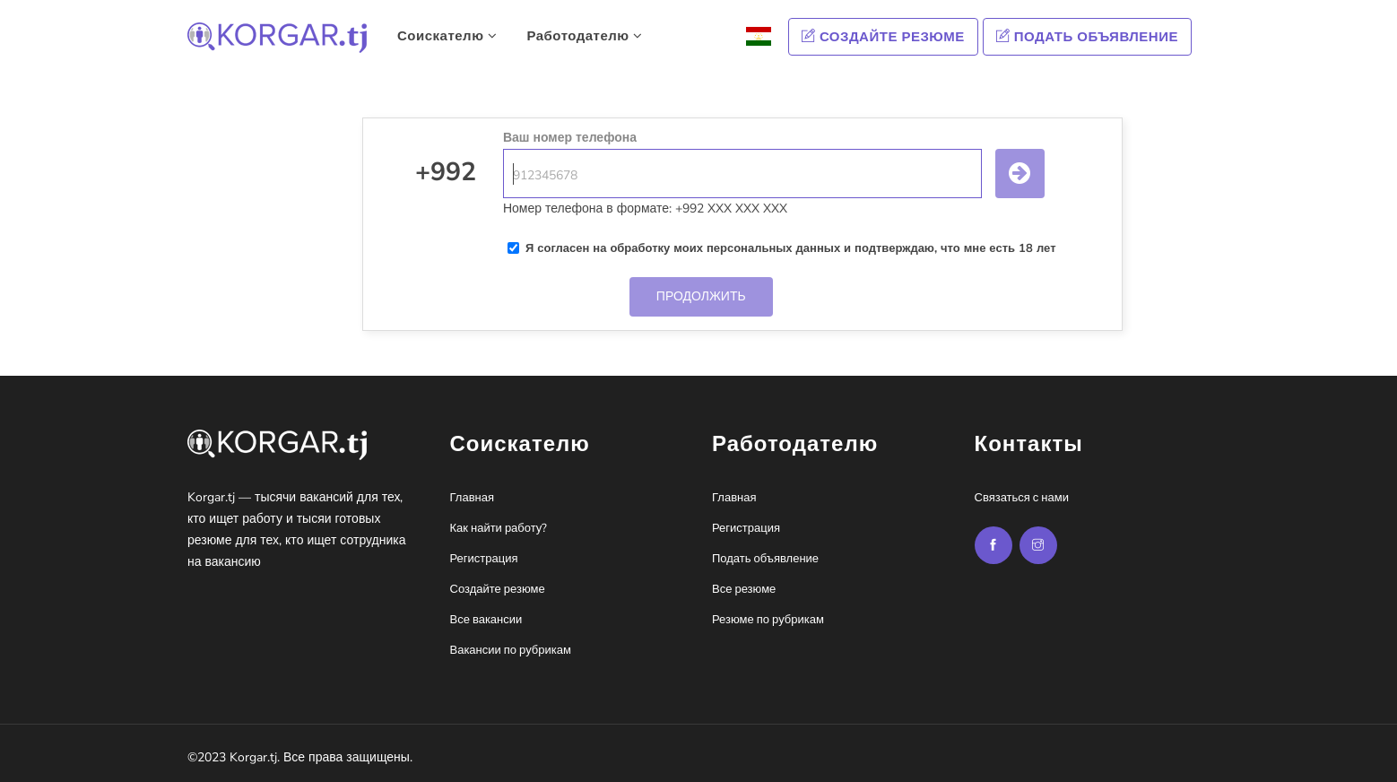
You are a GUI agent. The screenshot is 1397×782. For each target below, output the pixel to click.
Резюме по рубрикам (768, 620)
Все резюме (744, 589)
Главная (472, 498)
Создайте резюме (883, 37)
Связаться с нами (1022, 498)
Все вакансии (486, 620)
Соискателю (447, 36)
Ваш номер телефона (570, 137)
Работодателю (584, 36)
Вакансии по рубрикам (510, 650)
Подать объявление (1087, 37)
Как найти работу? (499, 528)
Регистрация (484, 559)
